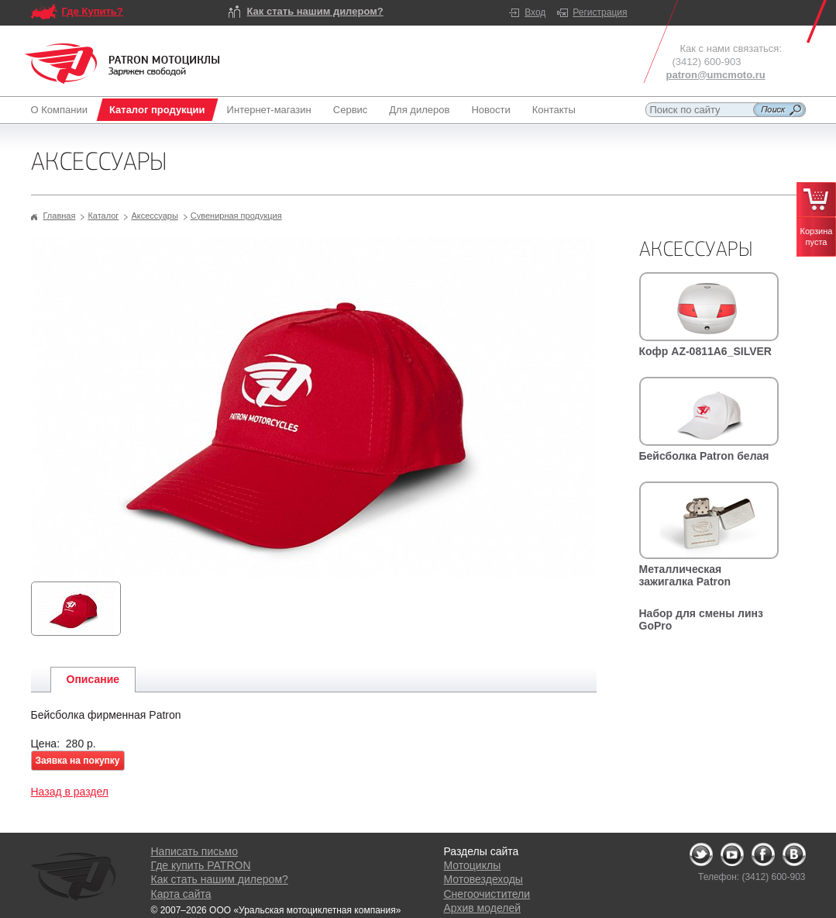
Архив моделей (482, 908)
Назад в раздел (70, 791)
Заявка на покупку (78, 760)
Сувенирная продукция (236, 215)
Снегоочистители (487, 894)
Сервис (350, 109)
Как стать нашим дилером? (315, 11)
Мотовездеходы (483, 879)
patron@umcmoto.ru (715, 75)
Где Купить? (92, 11)
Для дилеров (419, 109)
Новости (490, 109)
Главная (59, 215)
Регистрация (600, 12)
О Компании (62, 109)
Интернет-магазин (269, 109)
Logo (122, 63)
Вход (535, 12)
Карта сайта (181, 894)
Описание (93, 679)
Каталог (103, 215)
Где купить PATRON (201, 865)
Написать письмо (194, 851)
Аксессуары (154, 215)
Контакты (554, 109)
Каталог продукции (157, 109)
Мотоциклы (472, 865)
